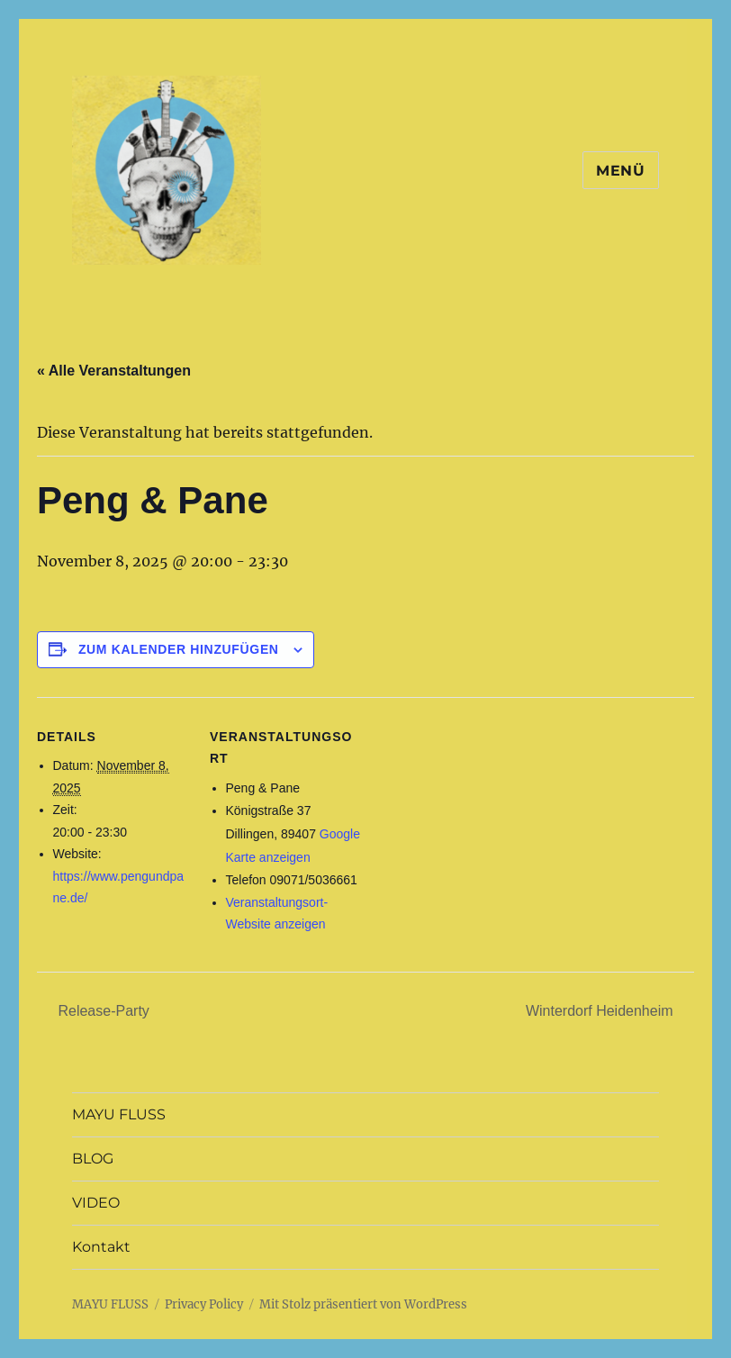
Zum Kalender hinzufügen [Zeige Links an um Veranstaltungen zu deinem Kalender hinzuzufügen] (178, 649)
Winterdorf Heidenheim (601, 1010)
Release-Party (101, 1010)
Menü (620, 170)
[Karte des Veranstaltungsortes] (478, 822)
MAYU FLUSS (119, 1114)
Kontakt (101, 1246)
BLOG (92, 1158)
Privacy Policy (204, 1304)
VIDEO (96, 1202)
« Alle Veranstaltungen (114, 370)
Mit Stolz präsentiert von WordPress (363, 1304)
